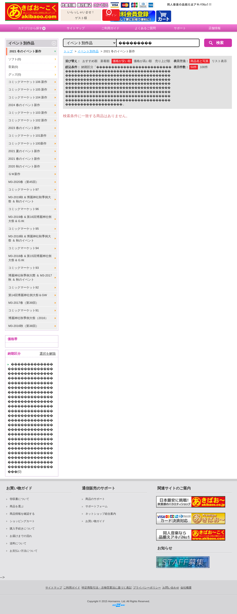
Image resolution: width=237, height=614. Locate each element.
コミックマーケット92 (23, 287)
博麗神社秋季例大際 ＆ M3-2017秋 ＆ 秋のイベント (30, 277)
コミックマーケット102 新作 (27, 120)
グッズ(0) (14, 74)
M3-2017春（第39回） (23, 302)
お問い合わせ (170, 587)
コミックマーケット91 (23, 310)
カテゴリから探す (32, 28)
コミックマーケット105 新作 (27, 89)
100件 (204, 67)
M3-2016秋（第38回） (23, 326)
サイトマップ (76, 28)
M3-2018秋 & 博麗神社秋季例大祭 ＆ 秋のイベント (29, 238)
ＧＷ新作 (14, 174)
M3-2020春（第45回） (23, 182)
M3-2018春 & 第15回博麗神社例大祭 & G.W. (29, 258)
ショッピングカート (22, 521)
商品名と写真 (199, 61)
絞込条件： (72, 67)
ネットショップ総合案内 (100, 513)
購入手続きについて (22, 528)
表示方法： (181, 61)
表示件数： (181, 67)
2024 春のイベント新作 (24, 105)
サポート (180, 28)
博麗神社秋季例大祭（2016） (28, 318)
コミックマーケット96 (23, 209)
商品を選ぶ (17, 506)
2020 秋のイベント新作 (24, 166)
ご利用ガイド (110, 28)
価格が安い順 (122, 61)
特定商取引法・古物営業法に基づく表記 (107, 587)
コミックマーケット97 (23, 189)
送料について (18, 543)
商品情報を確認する (22, 513)
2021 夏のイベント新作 (24, 151)
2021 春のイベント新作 (24, 158)
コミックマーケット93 (23, 267)
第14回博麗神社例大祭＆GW (27, 295)
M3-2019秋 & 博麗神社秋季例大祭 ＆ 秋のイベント (29, 199)
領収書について (19, 499)
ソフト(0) (14, 59)
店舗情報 (215, 28)
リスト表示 (219, 61)
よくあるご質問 (145, 28)
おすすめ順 (89, 61)
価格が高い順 (143, 61)
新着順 (104, 61)
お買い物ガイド (95, 521)
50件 (193, 67)
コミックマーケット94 (23, 248)
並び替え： (72, 61)
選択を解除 (48, 353)
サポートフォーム (96, 506)
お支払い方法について (23, 550)
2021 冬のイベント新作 (25, 51)
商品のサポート (95, 499)
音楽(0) (13, 67)
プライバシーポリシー (147, 587)
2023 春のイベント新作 (24, 128)
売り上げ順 (162, 61)
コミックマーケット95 (23, 228)
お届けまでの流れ (21, 536)
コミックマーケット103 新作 (27, 112)
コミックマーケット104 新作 (27, 97)
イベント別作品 (21, 43)
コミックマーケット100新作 (27, 143)
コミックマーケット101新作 (27, 135)
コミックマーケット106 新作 (27, 82)
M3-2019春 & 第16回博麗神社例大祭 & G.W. (29, 219)
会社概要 (186, 587)
